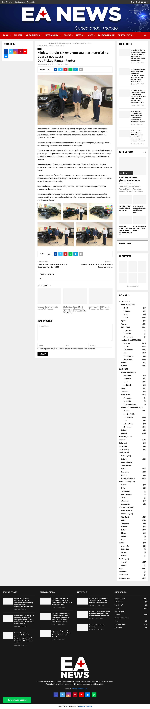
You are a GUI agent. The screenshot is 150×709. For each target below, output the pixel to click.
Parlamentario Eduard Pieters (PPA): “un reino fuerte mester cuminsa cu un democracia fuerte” (138, 116)
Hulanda (124, 530)
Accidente (125, 546)
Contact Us (31, 2)
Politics (124, 366)
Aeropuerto (125, 504)
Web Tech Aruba (85, 706)
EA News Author (44, 64)
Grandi (123, 562)
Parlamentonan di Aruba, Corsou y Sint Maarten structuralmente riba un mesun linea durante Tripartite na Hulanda (60, 617)
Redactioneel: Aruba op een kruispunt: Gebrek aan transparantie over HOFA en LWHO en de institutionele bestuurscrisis (138, 75)
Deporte (18, 35)
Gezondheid (128, 375)
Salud (123, 456)
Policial (124, 459)
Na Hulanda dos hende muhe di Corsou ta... (124, 208)
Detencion (125, 549)
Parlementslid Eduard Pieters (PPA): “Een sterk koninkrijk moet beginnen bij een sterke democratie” (138, 136)
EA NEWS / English (106, 35)
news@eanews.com (79, 688)
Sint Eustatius (128, 356)
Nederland (127, 427)
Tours (123, 498)
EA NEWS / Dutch (125, 35)
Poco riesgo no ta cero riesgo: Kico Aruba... (139, 228)
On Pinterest (125, 256)
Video (90, 35)
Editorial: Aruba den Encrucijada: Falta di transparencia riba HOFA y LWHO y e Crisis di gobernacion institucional (138, 55)
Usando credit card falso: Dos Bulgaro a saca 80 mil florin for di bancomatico (98, 600)
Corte (123, 469)
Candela (124, 555)
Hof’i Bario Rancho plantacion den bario (129, 179)
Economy (127, 311)
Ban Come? (123, 572)
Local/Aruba (125, 305)
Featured (122, 436)
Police (123, 362)
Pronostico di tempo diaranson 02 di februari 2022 (139, 209)
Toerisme (124, 391)
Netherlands (128, 359)
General (124, 485)
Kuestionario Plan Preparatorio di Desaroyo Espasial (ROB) (52, 266)
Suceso (67, 35)
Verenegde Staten (130, 404)
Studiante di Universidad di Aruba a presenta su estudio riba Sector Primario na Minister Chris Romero (75, 310)
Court (126, 314)
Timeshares (125, 491)
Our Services (20, 2)
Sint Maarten (128, 350)
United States (128, 337)
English (122, 301)
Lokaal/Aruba (126, 372)
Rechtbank (127, 385)
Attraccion (125, 501)
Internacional (52, 35)
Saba (125, 353)
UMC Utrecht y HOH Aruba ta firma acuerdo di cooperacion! (99, 308)
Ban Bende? (123, 575)
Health (126, 308)
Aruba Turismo (33, 35)
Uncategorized (124, 578)
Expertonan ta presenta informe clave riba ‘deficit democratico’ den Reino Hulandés (61, 634)
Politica (124, 462)
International (126, 327)
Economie (127, 379)
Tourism (124, 324)
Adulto (123, 565)
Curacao (127, 343)
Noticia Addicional (128, 478)
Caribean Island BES (128, 340)
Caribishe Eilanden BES (129, 408)
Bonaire (126, 346)
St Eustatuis (123, 443)
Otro (123, 539)
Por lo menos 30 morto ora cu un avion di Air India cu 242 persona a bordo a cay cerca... (99, 613)
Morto (79, 35)
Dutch (121, 369)
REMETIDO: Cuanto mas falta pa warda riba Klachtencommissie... (125, 230)
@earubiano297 (133, 286)
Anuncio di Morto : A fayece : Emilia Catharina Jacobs (96, 266)
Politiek (124, 433)
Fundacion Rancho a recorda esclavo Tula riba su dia (48, 308)
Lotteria (124, 475)
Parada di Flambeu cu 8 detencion (97, 626)
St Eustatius (123, 446)
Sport (123, 388)
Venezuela (127, 330)
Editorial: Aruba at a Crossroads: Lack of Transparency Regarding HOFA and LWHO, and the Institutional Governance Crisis (138, 96)
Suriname (124, 536)
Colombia (127, 333)
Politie (123, 430)
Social (126, 317)
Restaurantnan (126, 494)
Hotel (123, 488)
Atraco (123, 552)
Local (6, 35)
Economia (125, 472)
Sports (123, 321)
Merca (123, 533)
